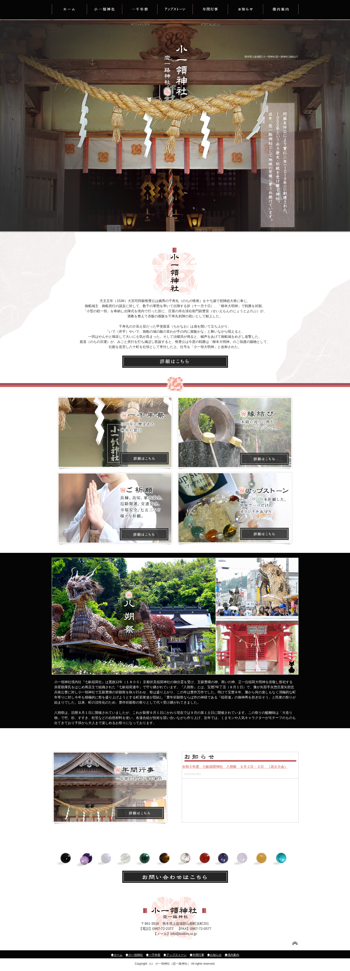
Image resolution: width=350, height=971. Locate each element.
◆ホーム (116, 955)
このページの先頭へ (295, 943)
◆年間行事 (197, 955)
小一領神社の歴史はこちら (175, 362)
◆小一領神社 (134, 955)
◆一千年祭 (153, 955)
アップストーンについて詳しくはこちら (234, 508)
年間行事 (210, 9)
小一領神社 (104, 9)
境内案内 (280, 9)
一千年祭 (140, 9)
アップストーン (175, 9)
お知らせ (245, 9)
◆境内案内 (232, 955)
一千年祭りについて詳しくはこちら (115, 433)
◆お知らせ (214, 955)
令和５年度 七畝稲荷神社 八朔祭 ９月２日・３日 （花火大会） (235, 767)
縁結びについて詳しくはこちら (234, 433)
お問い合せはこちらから (175, 877)
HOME (69, 9)
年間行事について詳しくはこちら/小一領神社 (110, 787)
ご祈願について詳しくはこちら (115, 508)
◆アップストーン (175, 955)
